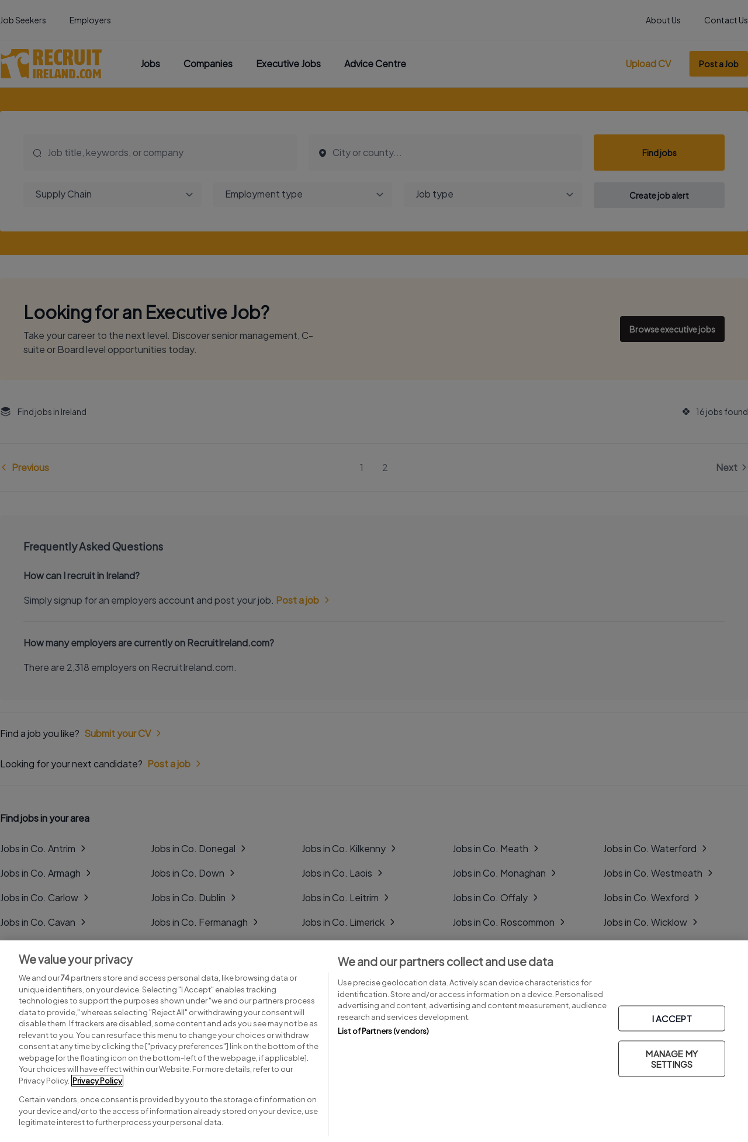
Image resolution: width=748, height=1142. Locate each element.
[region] (374, 1041)
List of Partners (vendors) (383, 1031)
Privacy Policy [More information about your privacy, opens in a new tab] (97, 1080)
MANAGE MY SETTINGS (671, 1058)
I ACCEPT (672, 1017)
